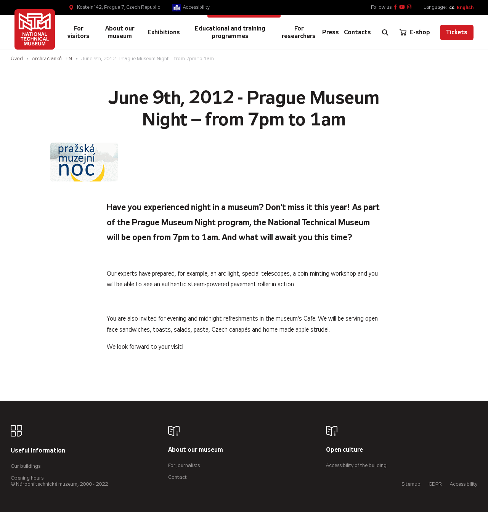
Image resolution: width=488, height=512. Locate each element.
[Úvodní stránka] (34, 29)
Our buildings (25, 466)
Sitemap (411, 484)
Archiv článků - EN (52, 58)
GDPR (435, 484)
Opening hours (27, 478)
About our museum (195, 450)
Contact (177, 477)
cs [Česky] (451, 7)
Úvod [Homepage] (17, 58)
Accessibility (196, 7)
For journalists (184, 465)
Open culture (344, 450)
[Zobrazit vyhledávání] (385, 32)
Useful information (38, 451)
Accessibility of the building (356, 465)
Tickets (456, 32)
